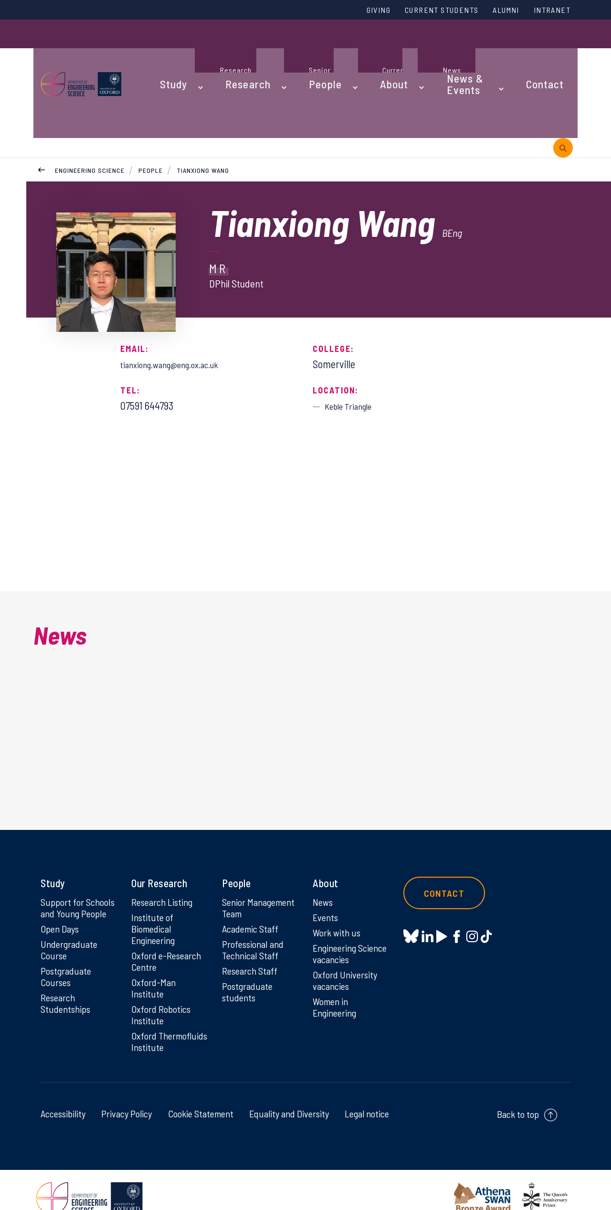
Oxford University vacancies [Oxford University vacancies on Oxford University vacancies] (347, 946)
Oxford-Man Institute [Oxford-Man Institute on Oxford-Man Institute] (154, 954)
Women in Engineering (337, 974)
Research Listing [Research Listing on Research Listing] (165, 862)
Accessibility (63, 1097)
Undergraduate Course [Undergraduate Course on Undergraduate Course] (71, 925)
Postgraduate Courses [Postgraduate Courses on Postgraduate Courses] (68, 954)
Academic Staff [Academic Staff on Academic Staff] (253, 903)
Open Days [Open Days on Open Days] (62, 903)
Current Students (419, 11)
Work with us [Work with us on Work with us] (338, 895)
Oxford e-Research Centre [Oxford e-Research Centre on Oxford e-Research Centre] (169, 925)
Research (235, 48)
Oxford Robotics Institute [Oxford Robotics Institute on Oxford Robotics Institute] (163, 983)
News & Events (436, 48)
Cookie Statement (200, 1097)
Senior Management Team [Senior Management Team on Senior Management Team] (248, 874)
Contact (517, 48)
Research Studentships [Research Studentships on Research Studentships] (68, 983)
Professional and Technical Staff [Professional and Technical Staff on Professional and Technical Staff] (255, 925)
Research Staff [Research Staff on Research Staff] (252, 948)
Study (170, 48)
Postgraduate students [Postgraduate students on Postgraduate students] (249, 970)
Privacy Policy (126, 1097)
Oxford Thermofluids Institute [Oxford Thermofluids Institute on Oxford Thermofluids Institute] (158, 1018)
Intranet (548, 11)
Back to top (518, 1098)
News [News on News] (324, 862)
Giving (345, 11)
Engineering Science (90, 110)
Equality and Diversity (289, 1097)
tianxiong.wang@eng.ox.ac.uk (180, 303)
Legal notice (367, 1097)
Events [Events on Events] (327, 878)
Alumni (495, 11)
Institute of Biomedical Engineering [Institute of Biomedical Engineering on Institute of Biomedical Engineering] (155, 891)
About (360, 48)
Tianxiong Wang (204, 110)
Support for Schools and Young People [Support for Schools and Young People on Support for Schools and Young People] (78, 874)
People (301, 48)
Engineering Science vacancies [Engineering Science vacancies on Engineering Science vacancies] (349, 917)
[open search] (563, 85)
